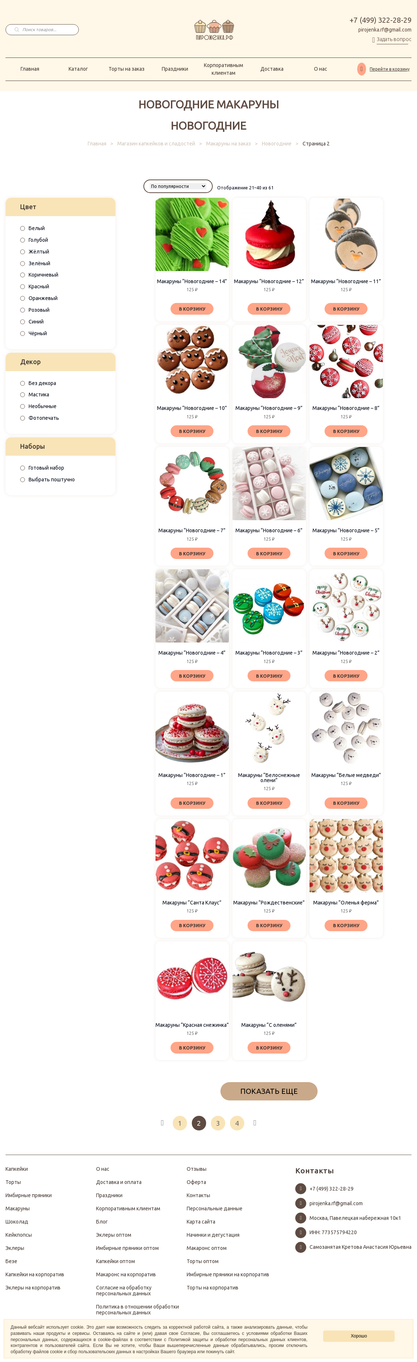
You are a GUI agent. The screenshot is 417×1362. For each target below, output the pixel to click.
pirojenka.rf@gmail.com (384, 30)
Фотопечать (44, 418)
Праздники (175, 69)
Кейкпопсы (19, 1238)
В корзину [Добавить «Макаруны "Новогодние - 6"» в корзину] (269, 554)
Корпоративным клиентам (223, 69)
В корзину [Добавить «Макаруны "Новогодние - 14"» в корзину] (192, 308)
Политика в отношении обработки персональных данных (137, 1313)
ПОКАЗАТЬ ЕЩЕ (269, 1095)
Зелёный (39, 263)
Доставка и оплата (119, 1186)
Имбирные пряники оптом (127, 1252)
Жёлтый (39, 252)
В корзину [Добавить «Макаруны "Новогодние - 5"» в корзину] (346, 554)
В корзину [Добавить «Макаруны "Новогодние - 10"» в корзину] (192, 431)
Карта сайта (201, 1225)
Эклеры (15, 1252)
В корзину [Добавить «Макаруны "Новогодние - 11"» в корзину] (346, 308)
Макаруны (18, 1212)
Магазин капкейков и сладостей (156, 144)
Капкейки (17, 1173)
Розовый (39, 310)
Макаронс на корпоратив (126, 1278)
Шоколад (17, 1225)
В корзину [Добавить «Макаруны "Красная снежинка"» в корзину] (192, 1051)
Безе (11, 1265)
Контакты (198, 1199)
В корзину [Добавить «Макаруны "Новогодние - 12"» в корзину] (269, 308)
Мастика (39, 394)
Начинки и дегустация (213, 1238)
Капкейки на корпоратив (35, 1278)
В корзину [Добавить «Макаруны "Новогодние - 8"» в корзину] (346, 431)
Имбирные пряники (29, 1199)
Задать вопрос (394, 39)
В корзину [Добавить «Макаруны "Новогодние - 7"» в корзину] (192, 554)
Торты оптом (203, 1265)
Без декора (42, 383)
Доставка (272, 69)
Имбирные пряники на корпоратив (228, 1278)
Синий (36, 322)
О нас (320, 69)
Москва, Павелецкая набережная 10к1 (355, 1222)
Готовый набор (46, 468)
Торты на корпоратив (212, 1291)
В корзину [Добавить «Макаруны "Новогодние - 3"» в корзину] (269, 677)
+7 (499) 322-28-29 (380, 20)
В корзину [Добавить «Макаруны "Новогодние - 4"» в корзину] (192, 677)
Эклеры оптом (113, 1238)
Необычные (42, 406)
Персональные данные (214, 1212)
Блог (102, 1225)
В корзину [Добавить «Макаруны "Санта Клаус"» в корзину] (192, 928)
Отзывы (196, 1173)
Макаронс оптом (207, 1252)
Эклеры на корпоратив (33, 1291)
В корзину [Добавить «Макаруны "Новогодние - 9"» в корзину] (269, 431)
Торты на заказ (127, 69)
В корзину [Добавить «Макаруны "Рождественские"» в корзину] (269, 928)
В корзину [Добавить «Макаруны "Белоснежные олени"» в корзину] (269, 805)
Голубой (38, 240)
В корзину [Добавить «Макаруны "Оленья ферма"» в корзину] (346, 928)
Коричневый (43, 275)
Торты (13, 1186)
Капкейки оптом (115, 1265)
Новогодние (277, 144)
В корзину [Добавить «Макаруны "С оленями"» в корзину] (269, 1051)
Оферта (196, 1186)
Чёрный (38, 333)
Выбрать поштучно (52, 479)
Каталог (78, 69)
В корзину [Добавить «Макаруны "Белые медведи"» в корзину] (346, 805)
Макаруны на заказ (228, 144)
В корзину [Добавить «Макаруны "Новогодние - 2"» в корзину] (346, 677)
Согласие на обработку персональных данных (123, 1294)
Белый (37, 228)
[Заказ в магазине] (178, 186)
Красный (39, 286)
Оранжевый (43, 298)
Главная (30, 69)
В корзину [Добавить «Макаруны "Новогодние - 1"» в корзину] (192, 805)
